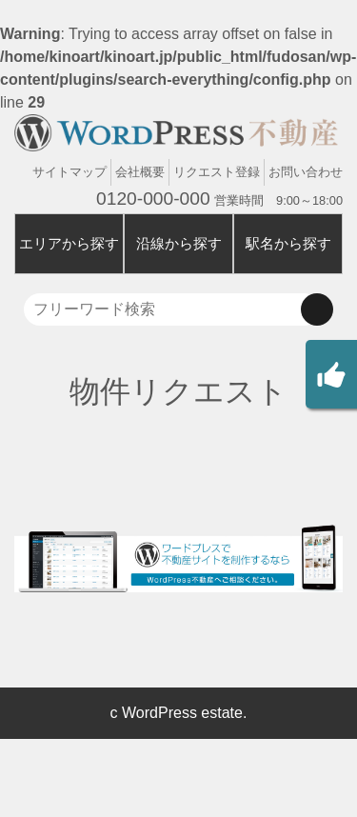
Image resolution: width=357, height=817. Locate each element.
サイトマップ (69, 172)
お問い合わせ (305, 172)
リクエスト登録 (216, 172)
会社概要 (140, 172)
